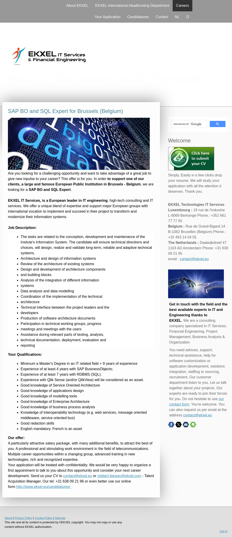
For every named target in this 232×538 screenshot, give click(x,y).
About (8, 518)
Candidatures (138, 17)
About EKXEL (77, 5)
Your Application (108, 17)
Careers (182, 5)
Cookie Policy (44, 518)
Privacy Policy (23, 518)
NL (177, 17)
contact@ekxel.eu (77, 476)
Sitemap (60, 518)
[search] (188, 124)
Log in (223, 531)
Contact (162, 17)
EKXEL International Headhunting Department (132, 5)
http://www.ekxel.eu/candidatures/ (43, 487)
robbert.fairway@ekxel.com (119, 476)
